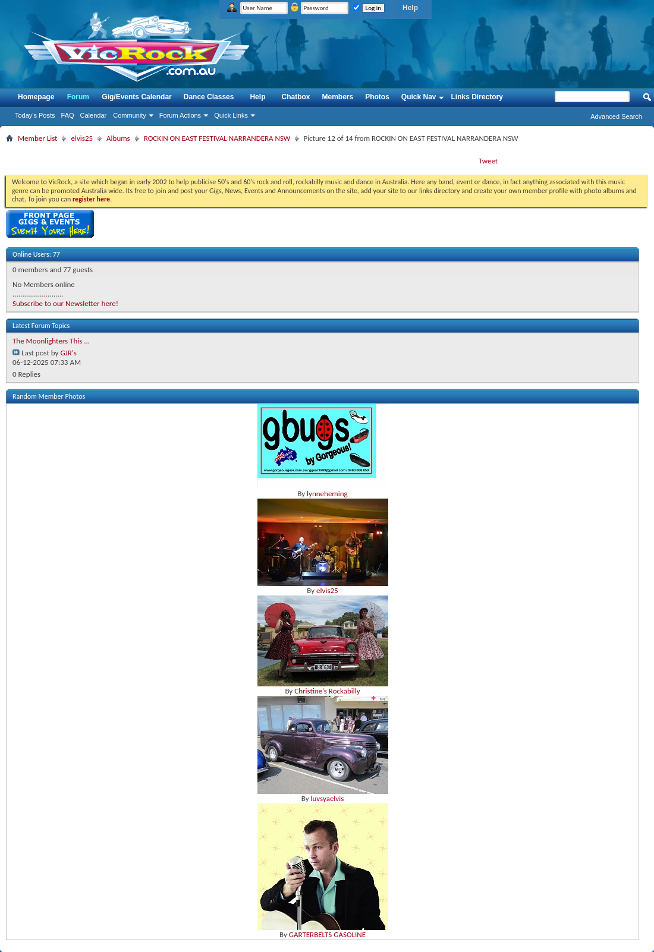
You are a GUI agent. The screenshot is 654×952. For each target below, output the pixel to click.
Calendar (93, 115)
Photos (377, 97)
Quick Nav (418, 97)
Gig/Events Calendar (136, 97)
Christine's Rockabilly (327, 690)
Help (410, 8)
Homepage (36, 97)
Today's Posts (35, 115)
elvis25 (82, 138)
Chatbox (295, 97)
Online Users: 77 (36, 254)
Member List (37, 138)
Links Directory (477, 97)
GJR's (68, 352)
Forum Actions (180, 115)
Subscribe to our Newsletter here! (65, 303)
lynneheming (327, 493)
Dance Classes (209, 97)
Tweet (488, 160)
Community (129, 115)
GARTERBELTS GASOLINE (327, 934)
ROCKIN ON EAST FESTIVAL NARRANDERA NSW (217, 138)
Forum (78, 97)
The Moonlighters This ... (51, 340)
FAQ (67, 115)
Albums (118, 138)
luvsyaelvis (327, 798)
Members (337, 97)
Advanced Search (616, 116)
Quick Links (231, 115)
